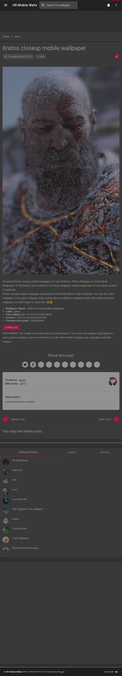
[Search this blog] (58, 5)
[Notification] (108, 5)
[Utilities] (116, 5)
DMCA (25, 672)
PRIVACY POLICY (37, 672)
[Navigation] (6, 5)
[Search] (43, 5)
